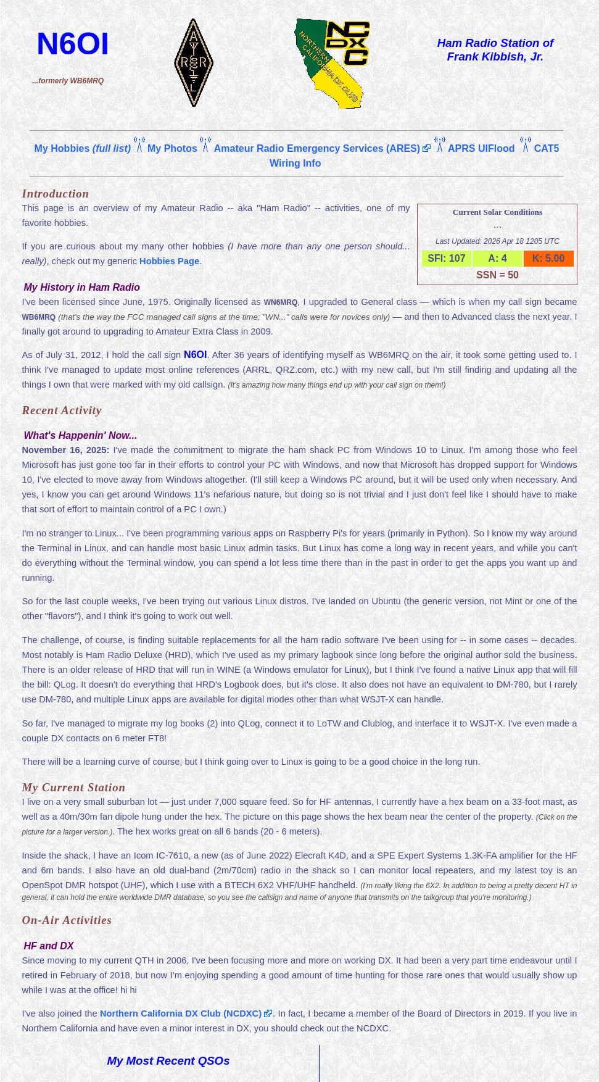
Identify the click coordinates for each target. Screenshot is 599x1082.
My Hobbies (83, 148)
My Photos (172, 148)
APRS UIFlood (481, 148)
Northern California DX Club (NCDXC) (181, 1013)
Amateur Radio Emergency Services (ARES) (317, 148)
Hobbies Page (169, 261)
